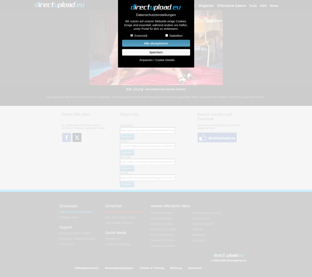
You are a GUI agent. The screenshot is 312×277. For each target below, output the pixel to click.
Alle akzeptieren (156, 43)
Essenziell (140, 35)
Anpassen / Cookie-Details (156, 60)
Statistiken (176, 35)
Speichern (156, 52)
